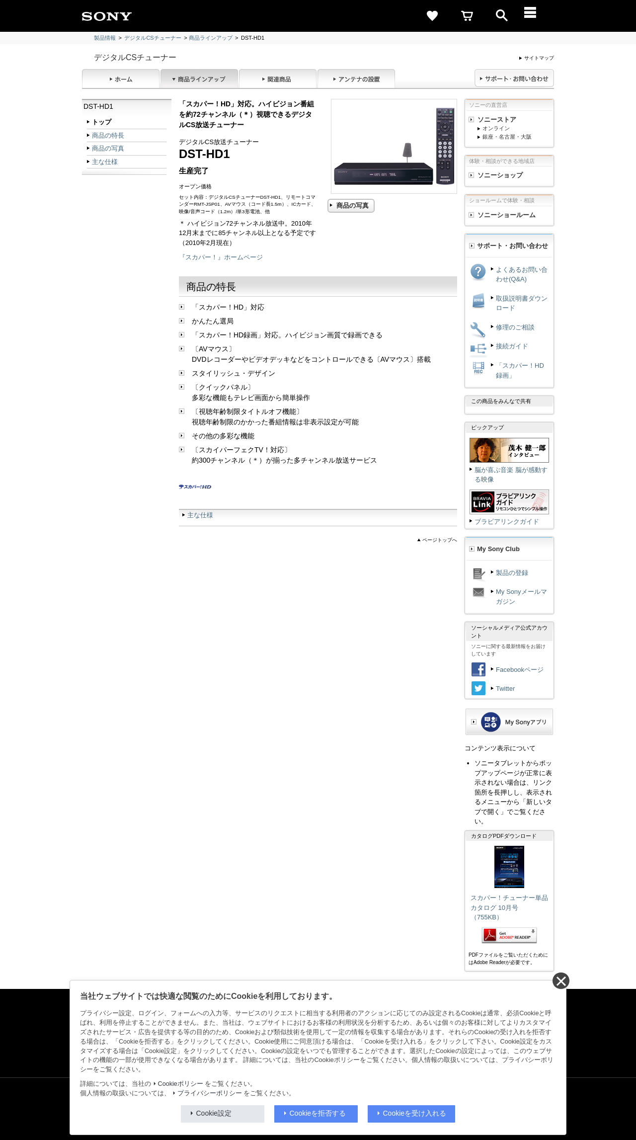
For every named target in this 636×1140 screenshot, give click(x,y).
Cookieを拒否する (318, 1113)
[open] (501, 16)
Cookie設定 (214, 1113)
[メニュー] (536, 16)
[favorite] (432, 16)
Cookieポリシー (180, 1083)
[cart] (467, 16)
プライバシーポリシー (209, 1093)
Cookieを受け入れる (415, 1113)
